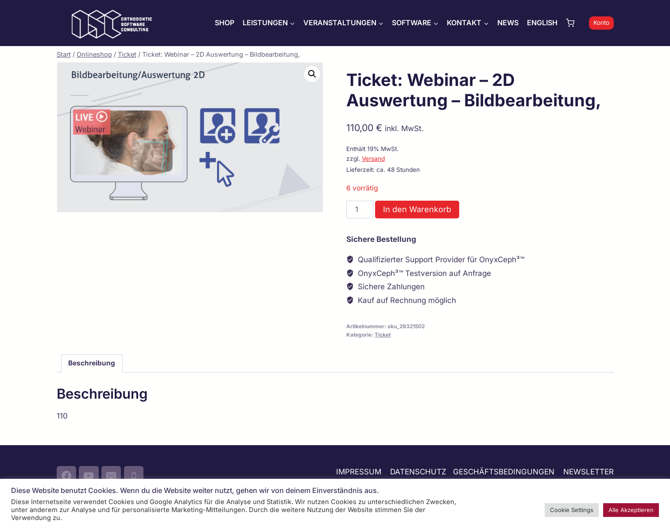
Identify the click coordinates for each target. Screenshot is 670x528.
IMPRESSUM (358, 471)
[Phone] (133, 475)
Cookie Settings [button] (571, 509)
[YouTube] (88, 475)
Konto (601, 22)
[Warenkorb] (575, 23)
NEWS (508, 22)
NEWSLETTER (588, 471)
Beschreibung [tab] (91, 363)
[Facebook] (66, 475)
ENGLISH (542, 22)
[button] (312, 74)
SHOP (224, 22)
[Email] (111, 475)
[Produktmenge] (360, 209)
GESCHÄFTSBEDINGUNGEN (505, 471)
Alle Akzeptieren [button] (631, 509)
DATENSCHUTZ (418, 471)
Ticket (383, 334)
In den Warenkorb (417, 209)
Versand (373, 158)
